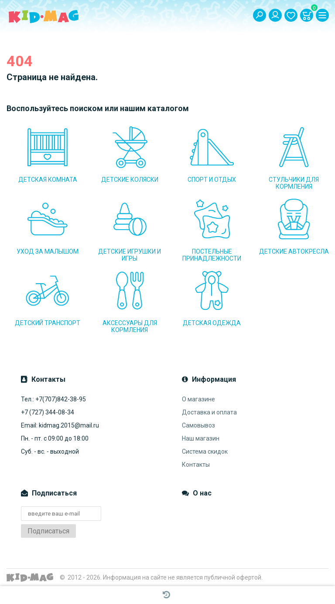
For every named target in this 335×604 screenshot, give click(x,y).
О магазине (198, 399)
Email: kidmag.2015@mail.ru (60, 425)
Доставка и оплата (209, 412)
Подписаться (48, 531)
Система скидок (205, 451)
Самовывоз (198, 425)
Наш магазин (200, 438)
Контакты (196, 464)
